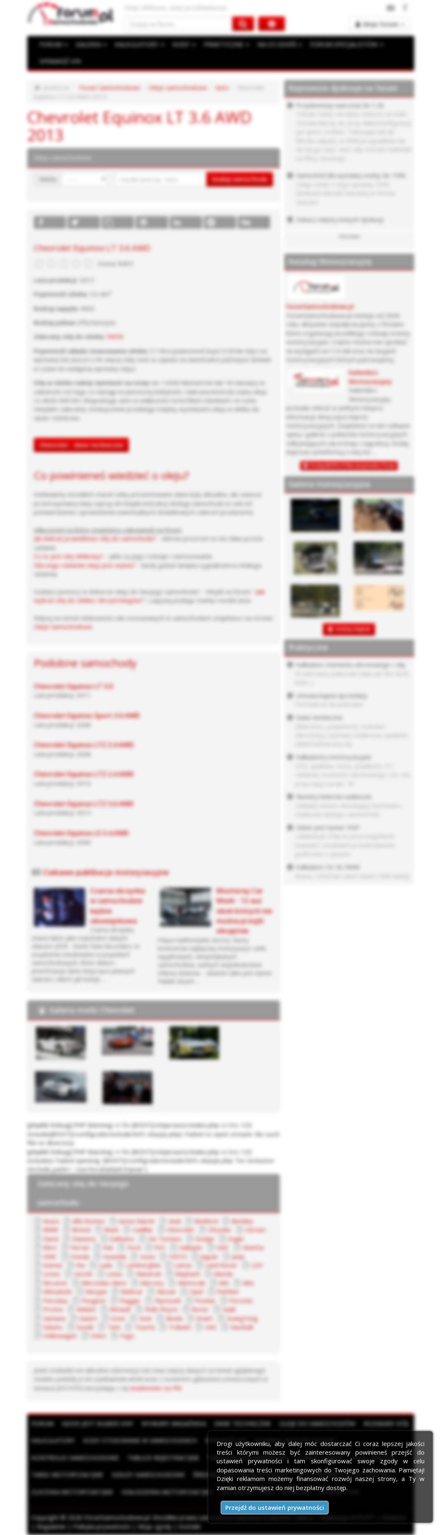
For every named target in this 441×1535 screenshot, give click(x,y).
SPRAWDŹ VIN (60, 61)
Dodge (205, 1239)
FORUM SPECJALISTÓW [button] (346, 44)
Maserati (148, 1274)
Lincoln (83, 1274)
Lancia (182, 1265)
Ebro (50, 1247)
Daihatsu (122, 1239)
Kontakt (190, 1526)
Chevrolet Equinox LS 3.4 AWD (81, 833)
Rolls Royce (161, 1309)
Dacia (50, 1239)
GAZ (223, 1247)
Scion (118, 1318)
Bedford (206, 1221)
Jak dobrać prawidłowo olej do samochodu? (95, 538)
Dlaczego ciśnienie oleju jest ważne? (85, 565)
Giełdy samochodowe (148, 1474)
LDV (257, 1265)
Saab (229, 1309)
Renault (120, 1309)
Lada (105, 1265)
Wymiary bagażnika (174, 1423)
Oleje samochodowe (178, 87)
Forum (42, 1423)
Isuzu (147, 1256)
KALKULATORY (139, 44)
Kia (80, 1265)
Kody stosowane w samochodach (140, 1440)
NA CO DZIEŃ (279, 44)
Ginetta (253, 1247)
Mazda (223, 1274)
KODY (184, 44)
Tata (113, 1327)
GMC (50, 1256)
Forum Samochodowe (109, 87)
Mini (248, 1283)
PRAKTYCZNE (226, 44)
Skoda (174, 1318)
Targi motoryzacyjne (67, 1474)
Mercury (152, 1283)
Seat (145, 1318)
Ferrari (79, 1247)
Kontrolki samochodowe (75, 1457)
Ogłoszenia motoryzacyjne (167, 1492)
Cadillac (143, 1229)
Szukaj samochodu (240, 179)
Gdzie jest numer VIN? (97, 1423)
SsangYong (242, 1318)
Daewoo (84, 1239)
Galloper (191, 1247)
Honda (79, 1256)
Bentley (242, 1221)
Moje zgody (155, 1526)
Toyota (144, 1327)
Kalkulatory (53, 1440)
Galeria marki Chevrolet (92, 1010)
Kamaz (53, 1265)
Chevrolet (180, 1229)
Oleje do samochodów (317, 1423)
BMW (50, 1229)
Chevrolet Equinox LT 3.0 (73, 686)
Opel (196, 1291)
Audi (175, 1221)
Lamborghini (143, 1265)
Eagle (236, 1239)
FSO (160, 1247)
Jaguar (209, 1256)
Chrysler (219, 1229)
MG (224, 1283)
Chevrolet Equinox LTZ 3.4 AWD (84, 744)
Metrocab (191, 1283)
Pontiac (205, 1300)
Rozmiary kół (386, 1423)
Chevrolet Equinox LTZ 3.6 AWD (84, 803)
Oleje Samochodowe (63, 626)
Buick (111, 1229)
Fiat (108, 1247)
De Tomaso (165, 1239)
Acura (51, 1221)
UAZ (211, 1327)
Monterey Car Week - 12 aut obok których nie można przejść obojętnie (244, 910)
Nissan (166, 1291)
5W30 (115, 336)
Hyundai (114, 1256)
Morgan (96, 1291)
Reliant (86, 1309)
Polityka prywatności (102, 1526)
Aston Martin (137, 1221)
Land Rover (221, 1265)
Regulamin (51, 1526)
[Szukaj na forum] (178, 23)
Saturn (88, 1318)
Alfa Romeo (88, 1221)
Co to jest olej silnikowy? (68, 556)
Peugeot (93, 1300)
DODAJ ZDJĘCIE (353, 629)
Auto (222, 87)
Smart (204, 1318)
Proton (53, 1309)
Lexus (51, 1274)
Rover (200, 1309)
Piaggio (129, 1300)
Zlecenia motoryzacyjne (72, 1492)
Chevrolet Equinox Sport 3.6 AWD (87, 715)
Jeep (238, 1256)
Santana (54, 1318)
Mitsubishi (57, 1291)
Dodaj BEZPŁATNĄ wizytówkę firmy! (352, 465)
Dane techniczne (242, 1423)
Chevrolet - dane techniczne (81, 445)
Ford (133, 1247)
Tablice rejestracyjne (163, 1457)
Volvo (98, 1335)
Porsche (241, 1300)
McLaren (55, 1283)
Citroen (255, 1229)
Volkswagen (60, 1335)
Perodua (55, 1300)
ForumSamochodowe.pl (320, 306)
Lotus (114, 1274)
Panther (228, 1291)
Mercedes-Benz (104, 1283)
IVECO (178, 1256)
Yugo (127, 1335)
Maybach (187, 1274)
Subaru (53, 1327)
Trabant (179, 1327)
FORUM (54, 44)
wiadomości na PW (155, 1388)
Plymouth (167, 1300)
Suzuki (84, 1327)
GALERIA (91, 44)
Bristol (81, 1229)
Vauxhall (241, 1327)
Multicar (132, 1291)
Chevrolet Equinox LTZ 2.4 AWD (84, 774)
